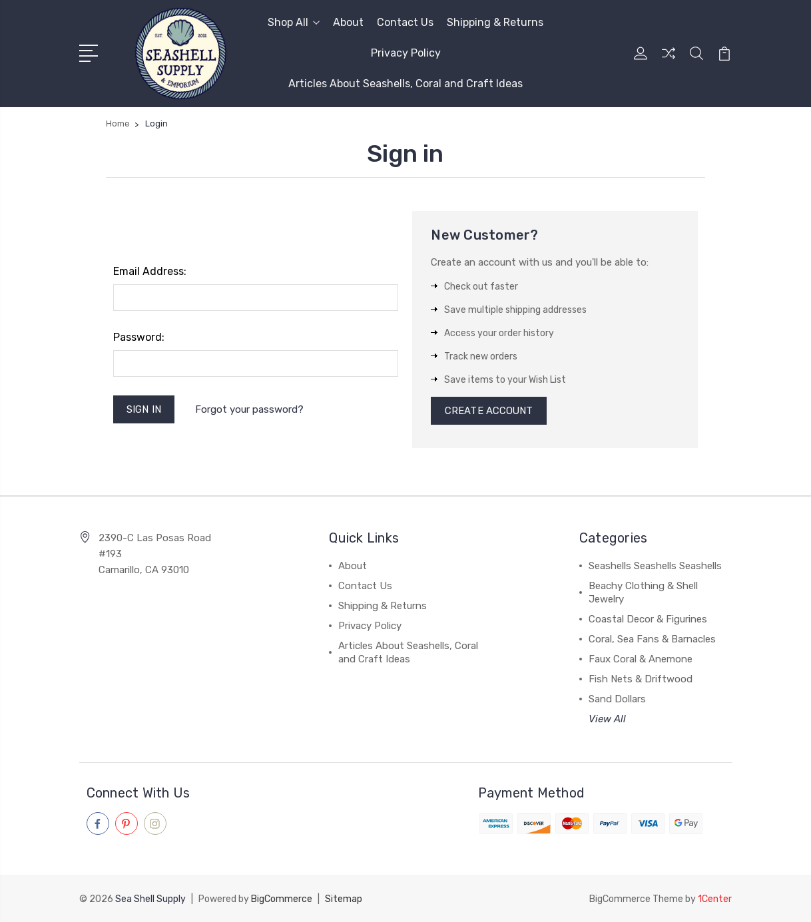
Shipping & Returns (495, 22)
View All (607, 720)
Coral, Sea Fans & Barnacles (652, 640)
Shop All (294, 22)
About (348, 22)
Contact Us (405, 22)
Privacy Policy (406, 53)
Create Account (489, 411)
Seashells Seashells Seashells (655, 567)
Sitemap (343, 899)
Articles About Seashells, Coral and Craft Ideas (405, 83)
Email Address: (149, 271)
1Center (715, 899)
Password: (138, 337)
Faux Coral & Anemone (640, 660)
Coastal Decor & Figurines (648, 620)
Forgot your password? (250, 409)
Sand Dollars (617, 700)
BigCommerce (281, 899)
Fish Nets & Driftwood (640, 680)
